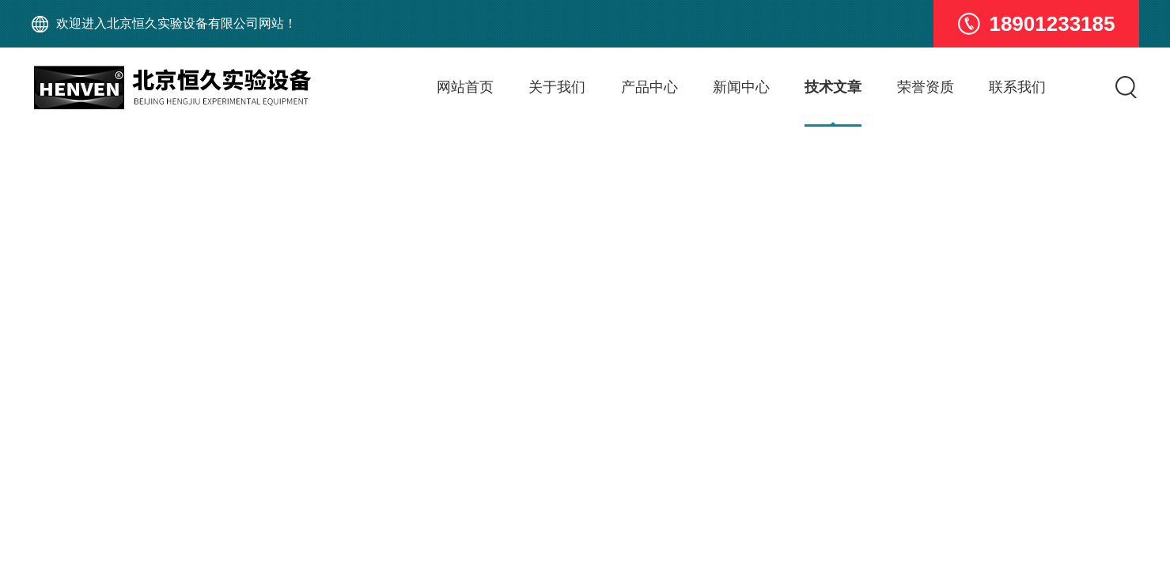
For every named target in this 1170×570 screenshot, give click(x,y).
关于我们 (556, 87)
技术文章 (833, 87)
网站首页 (465, 87)
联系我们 (1017, 87)
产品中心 (649, 87)
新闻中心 (741, 87)
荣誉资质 (925, 87)
